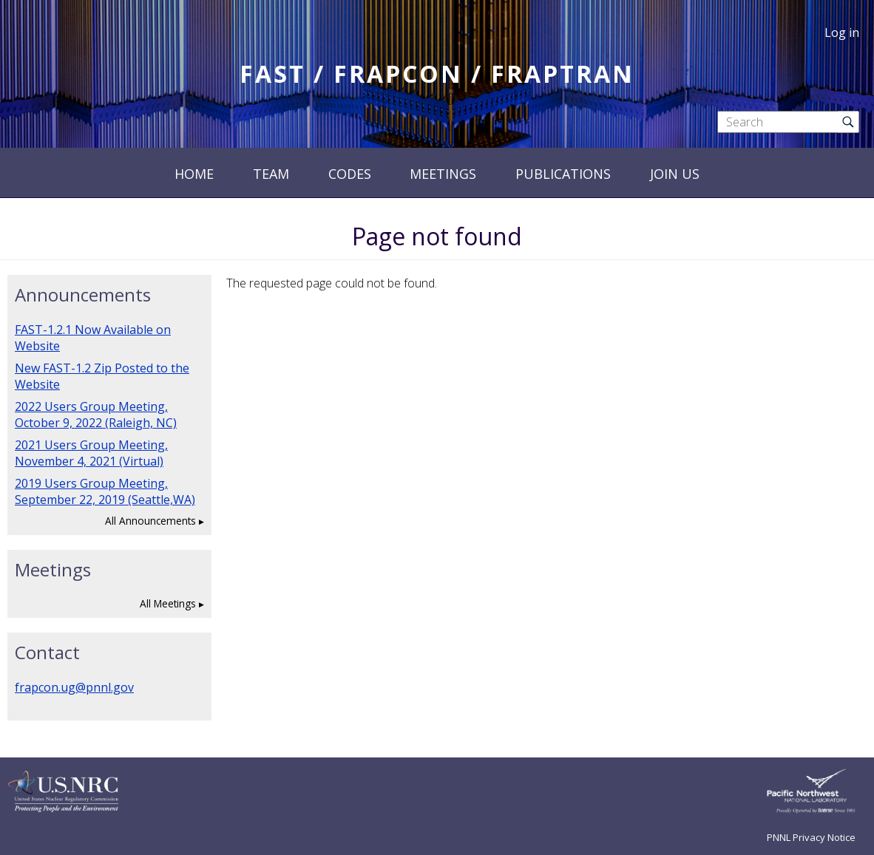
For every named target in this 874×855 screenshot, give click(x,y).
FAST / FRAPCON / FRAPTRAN (437, 73)
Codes (349, 174)
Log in (841, 32)
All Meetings (168, 603)
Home (194, 174)
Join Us (674, 174)
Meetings (443, 174)
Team (271, 174)
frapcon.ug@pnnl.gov (74, 687)
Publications (563, 174)
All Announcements (150, 521)
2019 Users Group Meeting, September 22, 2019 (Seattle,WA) (105, 491)
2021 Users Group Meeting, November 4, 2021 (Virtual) (91, 453)
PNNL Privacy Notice (811, 837)
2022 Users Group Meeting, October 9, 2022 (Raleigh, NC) (96, 414)
